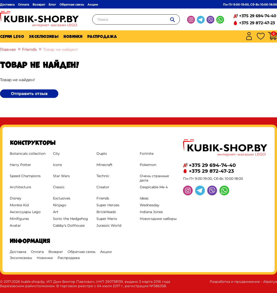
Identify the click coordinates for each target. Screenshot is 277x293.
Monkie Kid (19, 205)
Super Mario (106, 218)
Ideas (144, 198)
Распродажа (102, 36)
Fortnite (147, 153)
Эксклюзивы (44, 36)
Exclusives (61, 198)
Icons (57, 165)
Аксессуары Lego (25, 212)
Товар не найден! (60, 49)
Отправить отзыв (29, 93)
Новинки (72, 36)
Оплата (23, 4)
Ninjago (59, 205)
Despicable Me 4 (154, 187)
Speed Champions (25, 176)
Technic (102, 176)
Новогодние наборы (158, 218)
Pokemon (148, 165)
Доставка (7, 4)
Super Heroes (107, 205)
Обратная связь (72, 4)
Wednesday (149, 205)
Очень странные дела (154, 178)
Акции (92, 4)
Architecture (20, 187)
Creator (102, 187)
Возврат (39, 4)
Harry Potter (20, 165)
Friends (29, 49)
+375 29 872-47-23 (257, 23)
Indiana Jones (151, 212)
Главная (8, 49)
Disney (15, 198)
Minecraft (104, 165)
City (56, 153)
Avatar (15, 225)
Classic (59, 187)
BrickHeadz (106, 212)
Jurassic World (108, 225)
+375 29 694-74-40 (257, 16)
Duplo (101, 153)
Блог (52, 4)
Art (55, 212)
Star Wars (61, 176)
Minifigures (19, 218)
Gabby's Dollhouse (69, 225)
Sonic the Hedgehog (70, 218)
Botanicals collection (27, 153)
